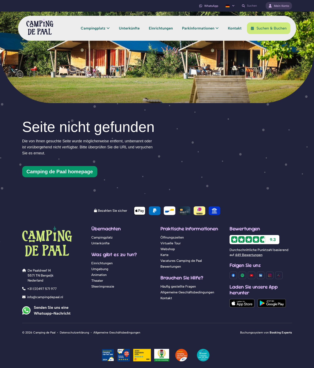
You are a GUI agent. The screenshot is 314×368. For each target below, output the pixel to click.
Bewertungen (170, 266)
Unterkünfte (100, 243)
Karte (164, 255)
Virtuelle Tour (170, 243)
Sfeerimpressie (102, 286)
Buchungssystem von (266, 332)
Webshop (167, 249)
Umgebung (99, 269)
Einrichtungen (102, 263)
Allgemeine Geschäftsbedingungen (187, 292)
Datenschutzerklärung (74, 332)
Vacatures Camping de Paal (181, 261)
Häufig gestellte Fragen (178, 286)
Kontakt (166, 298)
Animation (99, 275)
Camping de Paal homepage (60, 171)
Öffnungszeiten (172, 237)
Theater (97, 281)
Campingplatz (102, 237)
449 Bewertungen (249, 255)
